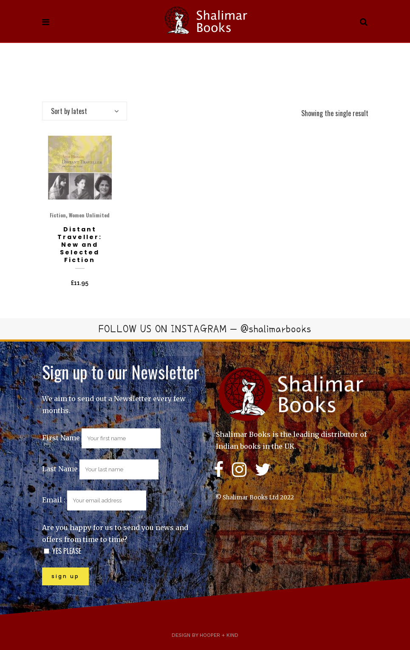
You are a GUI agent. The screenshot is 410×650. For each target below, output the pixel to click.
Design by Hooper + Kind (205, 635)
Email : (94, 500)
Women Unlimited (89, 215)
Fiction (58, 215)
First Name (61, 437)
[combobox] (84, 111)
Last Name (60, 469)
